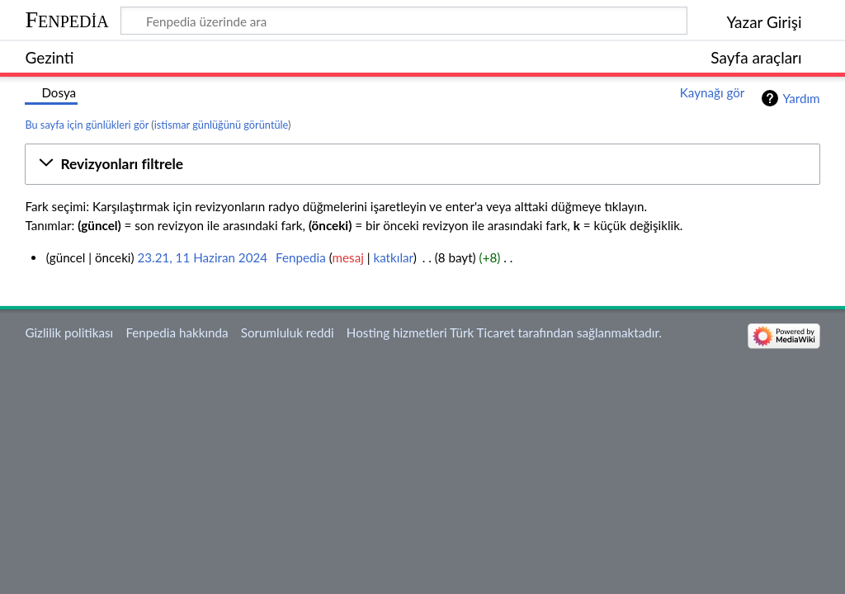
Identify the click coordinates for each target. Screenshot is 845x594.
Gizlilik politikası (69, 332)
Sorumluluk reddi (287, 332)
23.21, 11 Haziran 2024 (202, 257)
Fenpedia (66, 19)
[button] (422, 164)
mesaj (348, 257)
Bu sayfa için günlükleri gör (87, 124)
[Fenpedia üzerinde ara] (404, 20)
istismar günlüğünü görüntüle (221, 124)
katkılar (393, 257)
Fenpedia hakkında (176, 332)
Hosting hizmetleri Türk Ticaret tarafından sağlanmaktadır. (504, 332)
